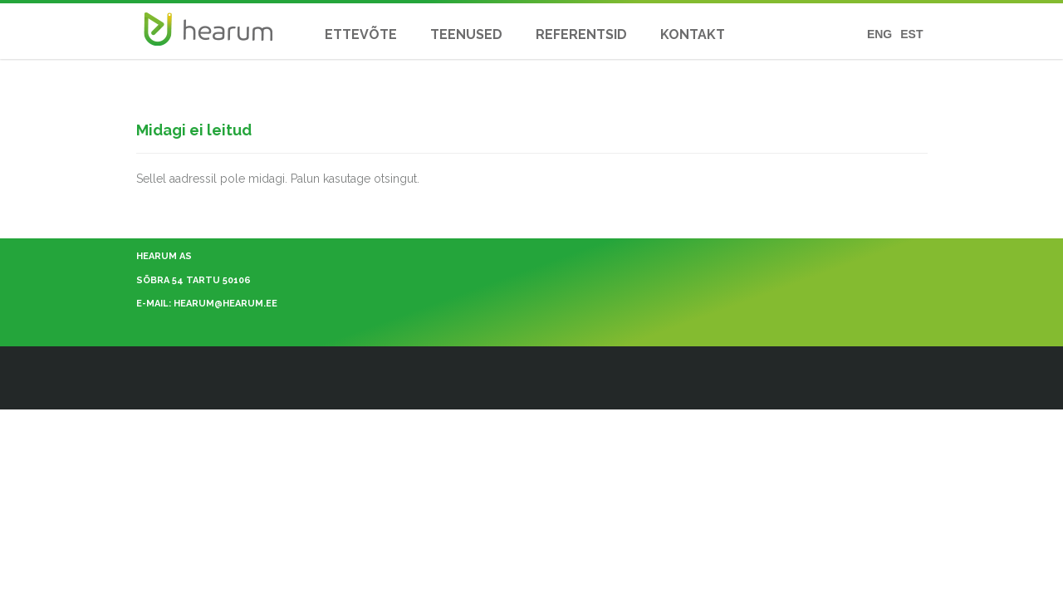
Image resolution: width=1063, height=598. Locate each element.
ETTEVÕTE (361, 34)
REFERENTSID (581, 34)
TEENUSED (466, 34)
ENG (879, 34)
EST (911, 34)
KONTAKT (692, 34)
